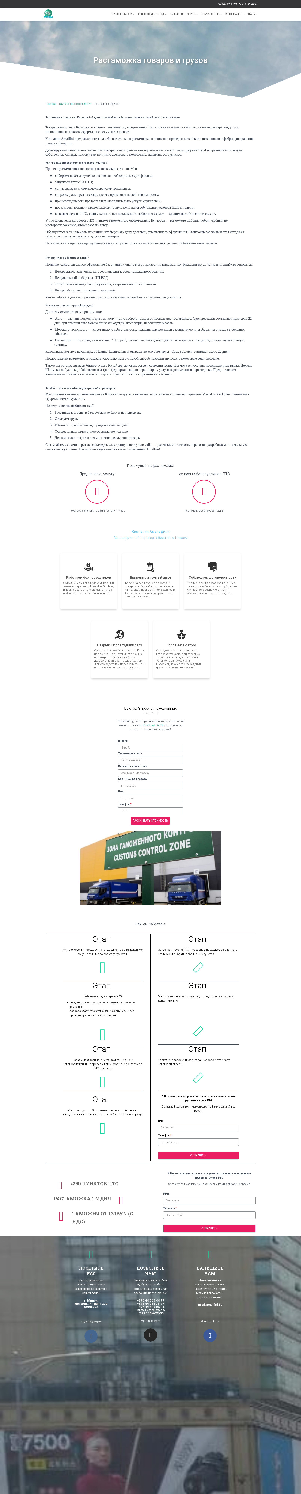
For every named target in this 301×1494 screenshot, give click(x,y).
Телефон (124, 804)
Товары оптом (211, 14)
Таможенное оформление (75, 103)
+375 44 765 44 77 (150, 1300)
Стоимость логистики (132, 766)
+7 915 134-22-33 (248, 3)
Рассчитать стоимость (150, 820)
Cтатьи (251, 14)
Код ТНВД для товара (132, 778)
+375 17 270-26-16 (150, 1310)
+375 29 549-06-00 (151, 725)
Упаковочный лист (130, 753)
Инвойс (123, 740)
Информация (234, 14)
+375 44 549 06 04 (150, 1307)
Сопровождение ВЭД (152, 14)
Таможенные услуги (184, 14)
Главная (50, 103)
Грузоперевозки (123, 14)
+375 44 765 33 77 (150, 1304)
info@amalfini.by (209, 1304)
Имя (120, 791)
